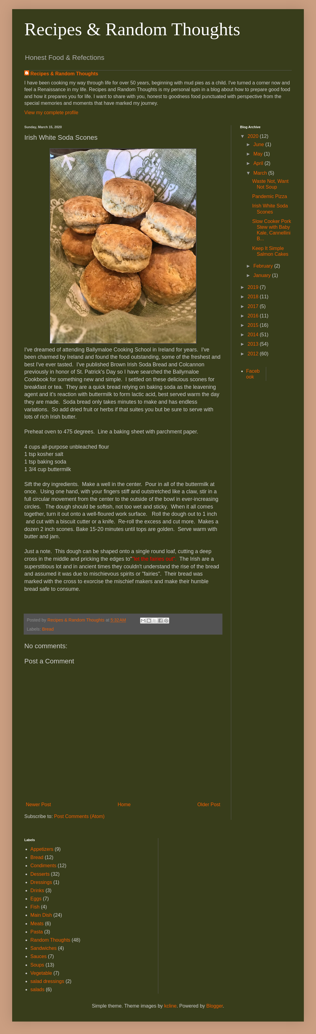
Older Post (208, 804)
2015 (254, 325)
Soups (37, 964)
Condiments (43, 865)
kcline (170, 1005)
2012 (254, 353)
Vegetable (41, 973)
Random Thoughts (50, 940)
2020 (254, 136)
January (262, 275)
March (260, 173)
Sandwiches (43, 948)
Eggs (35, 898)
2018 (254, 296)
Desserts (40, 874)
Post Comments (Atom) (79, 816)
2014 (254, 334)
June (259, 144)
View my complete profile (51, 112)
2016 (254, 315)
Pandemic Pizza (269, 196)
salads (37, 989)
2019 (254, 287)
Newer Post (38, 804)
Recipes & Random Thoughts (132, 29)
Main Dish (41, 915)
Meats (37, 923)
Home (124, 804)
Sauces (38, 956)
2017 (254, 306)
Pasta (36, 931)
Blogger (214, 1005)
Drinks (37, 890)
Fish (35, 906)
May (258, 153)
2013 (254, 344)
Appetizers (41, 849)
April (258, 163)
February (263, 266)
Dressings (41, 882)
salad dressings (47, 981)
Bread (47, 629)
